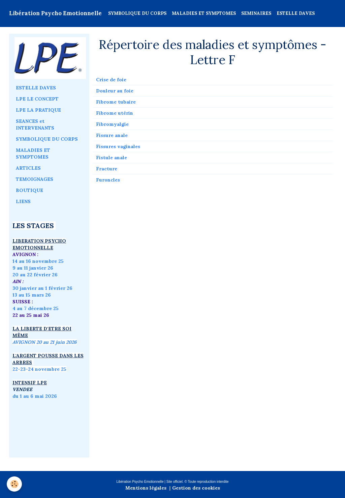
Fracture (106, 169)
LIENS (23, 201)
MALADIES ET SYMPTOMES (204, 13)
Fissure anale (112, 135)
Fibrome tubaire (116, 102)
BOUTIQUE (29, 190)
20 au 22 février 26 (35, 275)
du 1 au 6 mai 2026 (35, 396)
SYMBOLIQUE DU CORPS (137, 13)
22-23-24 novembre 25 (39, 369)
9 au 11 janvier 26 (32, 268)
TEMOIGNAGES (34, 179)
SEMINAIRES (256, 13)
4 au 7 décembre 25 (35, 308)
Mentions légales (145, 488)
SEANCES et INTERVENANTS (35, 124)
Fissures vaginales (118, 146)
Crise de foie (111, 80)
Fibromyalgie (112, 124)
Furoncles (108, 180)
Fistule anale (111, 158)
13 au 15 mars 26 (31, 295)
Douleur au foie (114, 91)
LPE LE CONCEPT (37, 99)
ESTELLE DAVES (296, 13)
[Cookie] (14, 484)
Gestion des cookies (196, 488)
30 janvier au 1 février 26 (42, 288)
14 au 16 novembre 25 (38, 261)
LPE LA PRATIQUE (38, 110)
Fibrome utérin (114, 113)
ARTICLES (28, 168)
